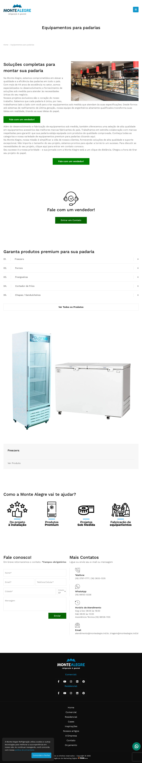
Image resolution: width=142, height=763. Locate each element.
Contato (71, 740)
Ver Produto (14, 463)
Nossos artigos (71, 731)
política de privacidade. (25, 750)
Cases (71, 721)
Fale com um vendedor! (22, 119)
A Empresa (71, 735)
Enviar (57, 615)
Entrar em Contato (71, 220)
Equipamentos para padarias (22, 45)
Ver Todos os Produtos (71, 307)
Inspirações (71, 726)
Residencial (71, 717)
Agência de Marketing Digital (66, 758)
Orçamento (71, 745)
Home (5, 45)
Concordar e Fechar (41, 755)
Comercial (71, 712)
